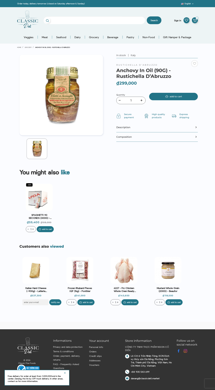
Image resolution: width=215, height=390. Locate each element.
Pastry (130, 37)
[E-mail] (35, 302)
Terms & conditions (63, 351)
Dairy (78, 37)
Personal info (96, 347)
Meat (45, 37)
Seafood (61, 37)
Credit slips (95, 355)
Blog (179, 5)
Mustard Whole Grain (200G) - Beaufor (168, 289)
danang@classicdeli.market (145, 378)
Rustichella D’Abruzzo (137, 65)
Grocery (94, 37)
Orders (92, 351)
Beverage (112, 37)
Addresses (94, 360)
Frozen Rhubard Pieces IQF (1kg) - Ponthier (80, 289)
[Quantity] (131, 100)
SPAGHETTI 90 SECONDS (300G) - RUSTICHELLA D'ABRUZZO (39, 216)
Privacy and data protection (67, 346)
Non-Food (149, 37)
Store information (138, 341)
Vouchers (94, 364)
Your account (99, 341)
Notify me (56, 302)
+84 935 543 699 (140, 371)
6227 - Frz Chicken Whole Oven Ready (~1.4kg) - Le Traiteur (124, 290)
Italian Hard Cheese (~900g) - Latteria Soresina (35, 290)
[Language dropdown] (187, 4)
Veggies (28, 37)
